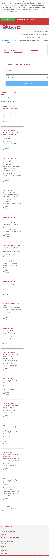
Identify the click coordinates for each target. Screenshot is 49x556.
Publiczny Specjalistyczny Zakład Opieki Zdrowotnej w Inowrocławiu (12, 136)
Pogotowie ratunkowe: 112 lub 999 (38, 31)
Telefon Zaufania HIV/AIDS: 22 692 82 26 (37, 33)
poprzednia (4, 507)
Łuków (9, 437)
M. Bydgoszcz (11, 173)
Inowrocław (10, 141)
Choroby (33, 19)
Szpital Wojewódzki (8, 407)
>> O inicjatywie (4, 550)
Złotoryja (9, 113)
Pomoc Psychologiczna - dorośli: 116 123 (36, 36)
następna (15, 507)
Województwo (9, 70)
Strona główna (6, 40)
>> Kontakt (3, 551)
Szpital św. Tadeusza (11, 438)
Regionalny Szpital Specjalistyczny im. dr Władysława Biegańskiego (10, 331)
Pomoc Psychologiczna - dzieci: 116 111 (37, 37)
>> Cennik (3, 543)
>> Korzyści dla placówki (7, 541)
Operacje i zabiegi (7, 23)
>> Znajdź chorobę (5, 533)
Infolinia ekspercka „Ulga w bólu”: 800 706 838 (35, 34)
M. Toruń (9, 288)
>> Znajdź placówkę (5, 530)
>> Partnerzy (4, 553)
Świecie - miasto (11, 199)
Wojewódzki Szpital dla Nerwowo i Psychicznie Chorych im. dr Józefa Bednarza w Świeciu (12, 194)
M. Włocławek (11, 410)
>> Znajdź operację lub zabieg (8, 531)
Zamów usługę (8, 19)
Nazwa (10, 98)
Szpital (8, 290)
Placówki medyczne (22, 19)
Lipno (8, 386)
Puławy (9, 463)
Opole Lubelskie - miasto (14, 487)
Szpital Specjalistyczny (12, 338)
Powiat (7, 75)
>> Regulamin (4, 534)
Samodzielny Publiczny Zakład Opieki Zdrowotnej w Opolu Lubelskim (11, 482)
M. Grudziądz (10, 337)
